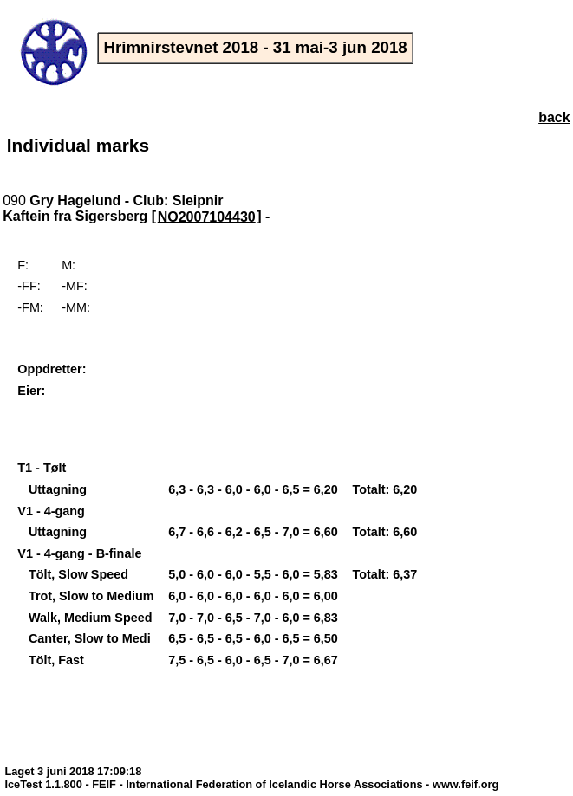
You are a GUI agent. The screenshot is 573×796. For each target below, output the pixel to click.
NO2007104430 (207, 216)
